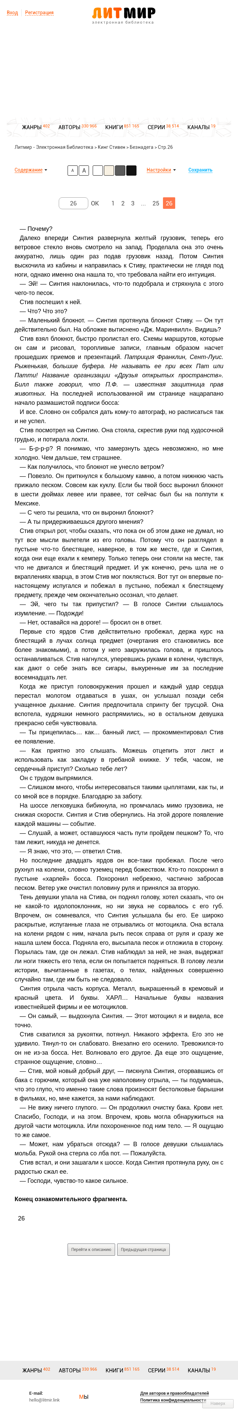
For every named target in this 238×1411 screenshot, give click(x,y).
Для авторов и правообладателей (174, 1393)
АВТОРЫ (69, 127)
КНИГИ (114, 127)
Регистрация (39, 12)
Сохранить (200, 170)
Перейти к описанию (91, 1249)
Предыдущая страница (143, 1249)
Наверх (217, 1403)
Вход (12, 12)
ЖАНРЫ (32, 127)
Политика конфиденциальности (173, 1400)
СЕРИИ (156, 127)
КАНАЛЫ (198, 127)
